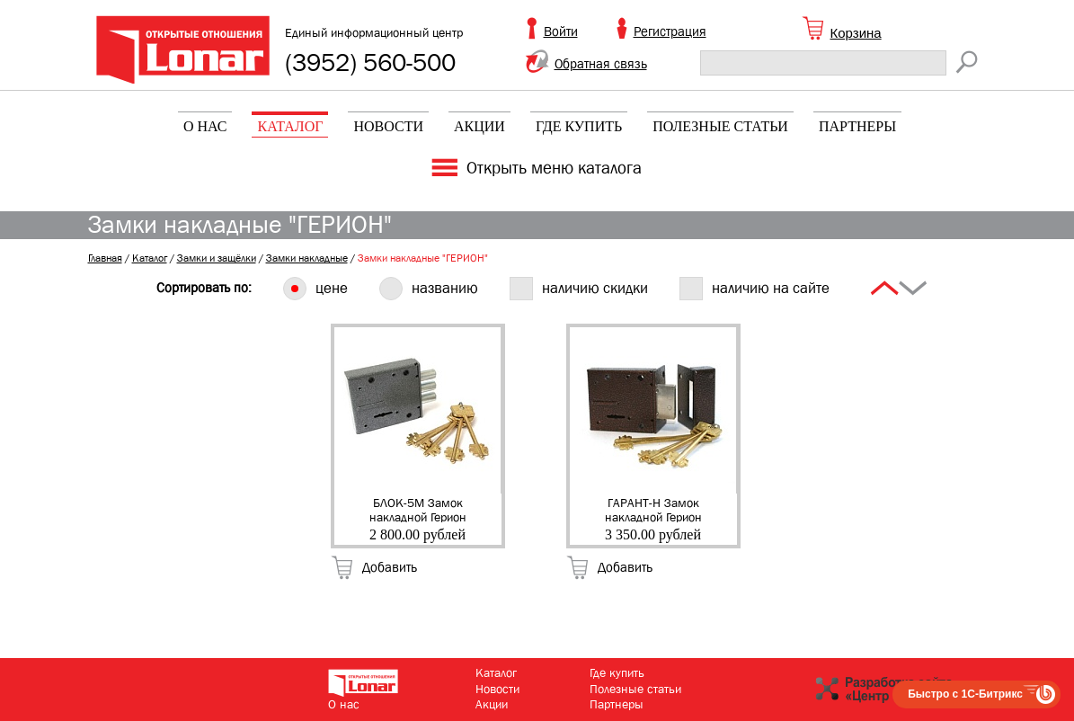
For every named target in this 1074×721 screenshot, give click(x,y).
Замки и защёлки (216, 258)
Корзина (856, 32)
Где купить (579, 126)
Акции (479, 126)
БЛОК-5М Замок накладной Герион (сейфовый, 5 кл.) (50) (418, 508)
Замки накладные (307, 258)
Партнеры (857, 126)
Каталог (290, 126)
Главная (105, 258)
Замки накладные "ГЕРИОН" (423, 258)
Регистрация (670, 31)
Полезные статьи (720, 126)
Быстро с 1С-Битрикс (965, 694)
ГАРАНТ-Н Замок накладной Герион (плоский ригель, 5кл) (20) (653, 508)
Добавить (389, 567)
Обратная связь (601, 64)
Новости (388, 126)
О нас (205, 126)
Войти (561, 31)
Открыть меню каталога (554, 168)
